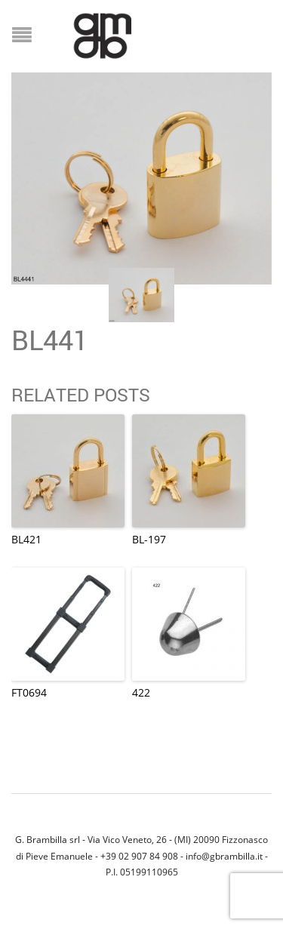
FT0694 (29, 692)
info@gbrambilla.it (224, 856)
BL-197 (149, 539)
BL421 (26, 539)
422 (141, 692)
